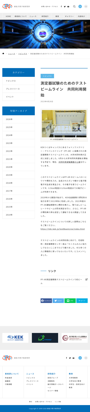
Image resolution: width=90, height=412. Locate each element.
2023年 (9, 143)
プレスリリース (32, 381)
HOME (8, 16)
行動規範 (8, 384)
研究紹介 (45, 16)
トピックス (30, 378)
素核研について (21, 16)
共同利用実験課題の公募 (69, 162)
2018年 (9, 182)
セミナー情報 (53, 391)
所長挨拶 (8, 378)
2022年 (9, 151)
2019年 (9, 175)
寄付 (30, 402)
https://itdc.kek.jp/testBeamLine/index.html (63, 229)
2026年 (9, 119)
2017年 (9, 190)
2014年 (9, 214)
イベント (29, 384)
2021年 (9, 159)
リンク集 (58, 402)
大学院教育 (73, 378)
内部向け (81, 16)
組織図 (7, 381)
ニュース (32, 16)
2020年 (9, 167)
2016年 (9, 198)
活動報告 (51, 381)
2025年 (9, 127)
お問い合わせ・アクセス (49, 6)
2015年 (9, 206)
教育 (57, 16)
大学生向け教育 (75, 381)
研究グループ (53, 378)
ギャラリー (69, 16)
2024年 (9, 135)
